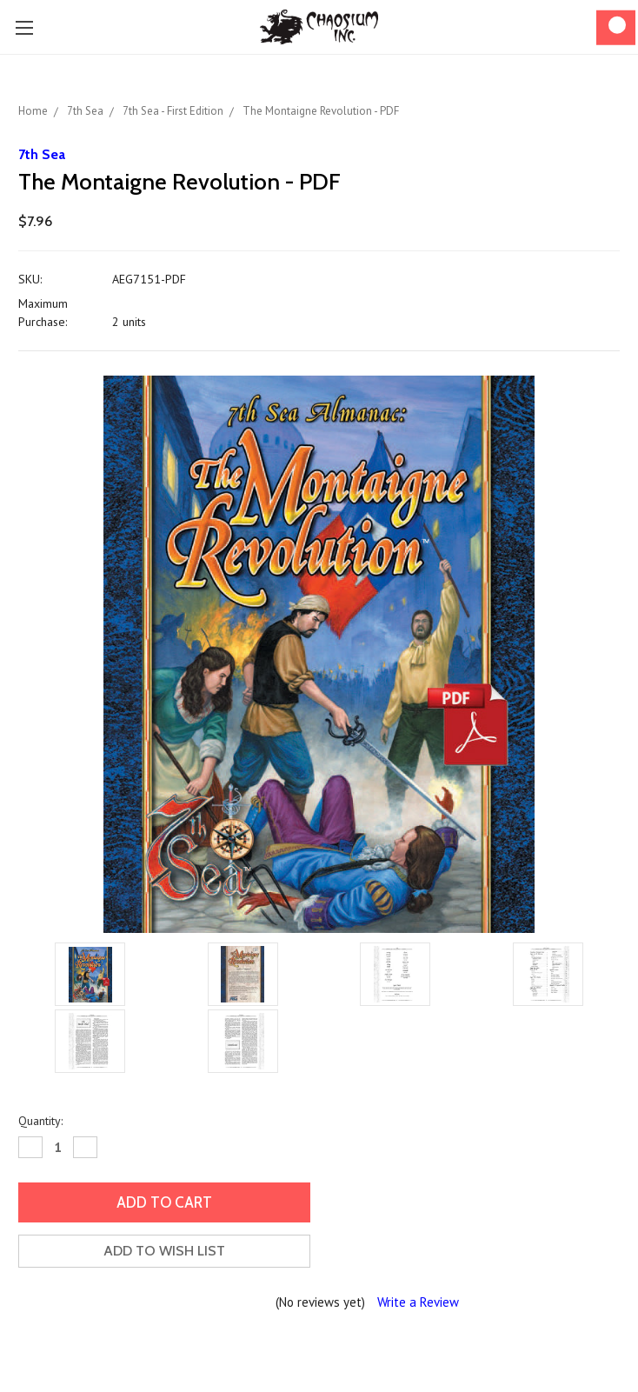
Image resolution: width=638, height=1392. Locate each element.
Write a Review (418, 1302)
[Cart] (615, 27)
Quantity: (40, 1121)
